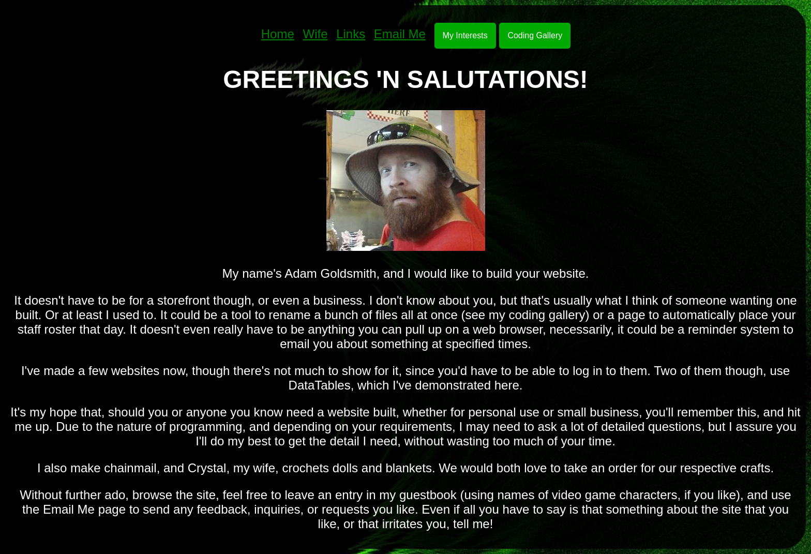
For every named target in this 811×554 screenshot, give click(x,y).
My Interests (465, 35)
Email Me (400, 34)
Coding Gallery (534, 35)
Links (350, 34)
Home (277, 34)
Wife (315, 34)
